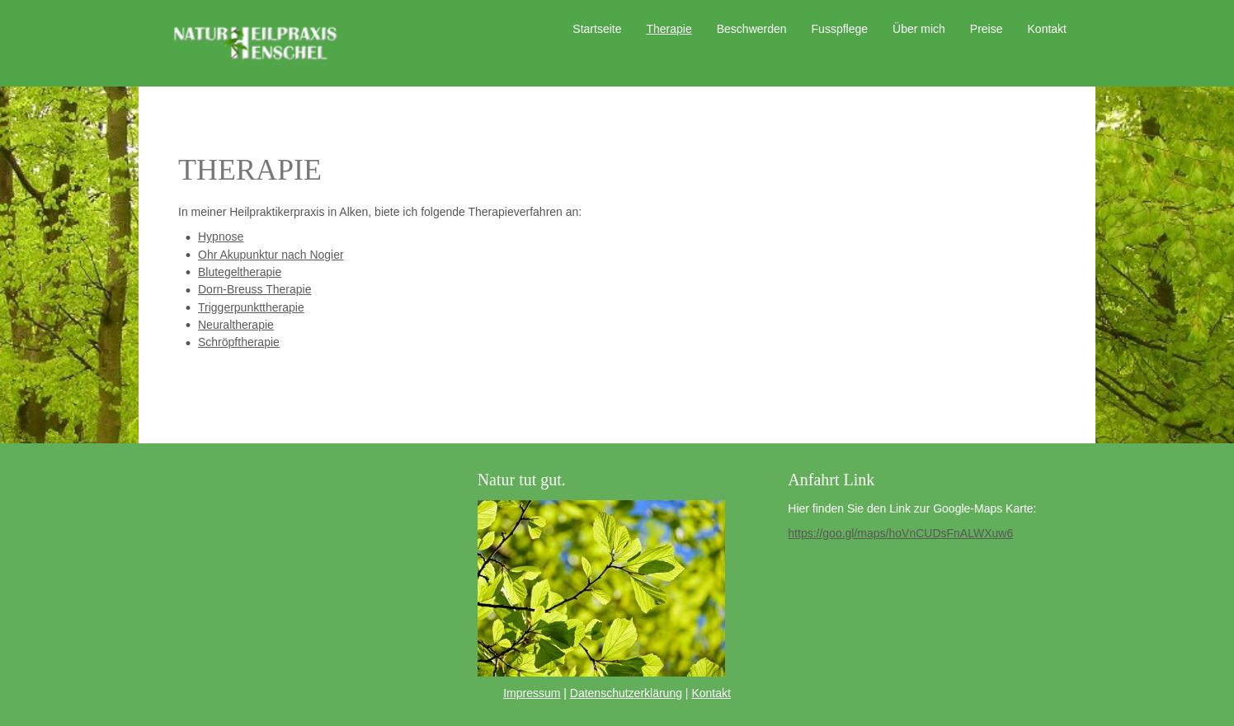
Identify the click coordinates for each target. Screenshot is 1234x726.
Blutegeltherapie (239, 272)
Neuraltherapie (236, 324)
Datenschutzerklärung (626, 693)
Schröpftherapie (239, 342)
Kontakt (710, 693)
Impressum (531, 693)
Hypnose (220, 236)
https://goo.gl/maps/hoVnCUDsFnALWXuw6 (900, 533)
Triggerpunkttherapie (251, 307)
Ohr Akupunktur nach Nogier (271, 254)
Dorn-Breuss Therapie (254, 289)
